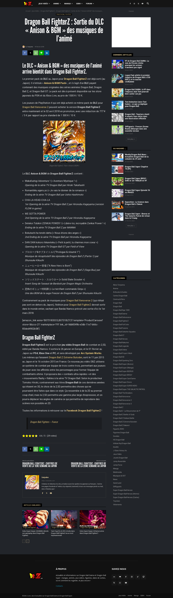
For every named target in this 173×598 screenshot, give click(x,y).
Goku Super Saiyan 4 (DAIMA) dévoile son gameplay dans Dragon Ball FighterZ (35, 533)
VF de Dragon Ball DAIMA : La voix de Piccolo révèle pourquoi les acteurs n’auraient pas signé (137, 64)
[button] (148, 4)
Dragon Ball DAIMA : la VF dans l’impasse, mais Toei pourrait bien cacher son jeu (137, 91)
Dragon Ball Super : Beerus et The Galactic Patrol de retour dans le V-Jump (137, 215)
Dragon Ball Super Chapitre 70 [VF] (136, 167)
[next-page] (27, 541)
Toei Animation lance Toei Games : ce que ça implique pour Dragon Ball (136, 103)
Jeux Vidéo (44, 3)
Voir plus (131, 139)
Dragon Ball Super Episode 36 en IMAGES (137, 191)
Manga (68, 3)
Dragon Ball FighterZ (48, 11)
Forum (90, 3)
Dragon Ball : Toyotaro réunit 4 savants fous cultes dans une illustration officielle (137, 116)
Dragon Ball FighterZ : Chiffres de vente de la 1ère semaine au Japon (39, 465)
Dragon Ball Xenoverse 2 (35, 107)
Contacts (59, 586)
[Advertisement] (131, 32)
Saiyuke (30, 47)
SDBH (79, 3)
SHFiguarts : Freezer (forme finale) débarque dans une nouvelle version (136, 128)
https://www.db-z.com (48, 481)
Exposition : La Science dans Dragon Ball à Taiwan (137, 202)
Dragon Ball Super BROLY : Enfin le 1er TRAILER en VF (136, 179)
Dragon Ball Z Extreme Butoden (65, 357)
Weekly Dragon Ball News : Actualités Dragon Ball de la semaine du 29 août (136, 156)
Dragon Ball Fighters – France (44, 422)
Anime (57, 3)
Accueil (28, 11)
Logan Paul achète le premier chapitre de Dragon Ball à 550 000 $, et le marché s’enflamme (137, 78)
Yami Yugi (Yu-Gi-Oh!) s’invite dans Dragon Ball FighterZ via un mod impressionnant (63, 533)
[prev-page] (23, 541)
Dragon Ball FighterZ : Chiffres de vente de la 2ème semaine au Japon (88, 465)
